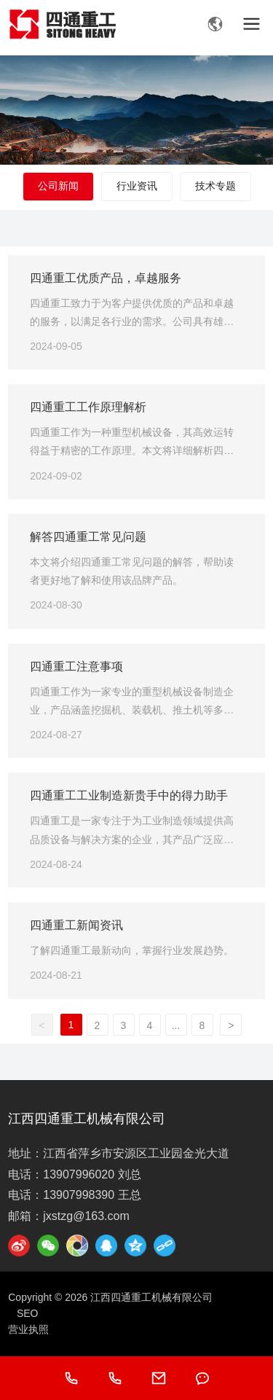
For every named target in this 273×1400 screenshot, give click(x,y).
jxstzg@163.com (86, 1216)
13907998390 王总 (92, 1195)
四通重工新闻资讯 (76, 925)
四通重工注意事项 (76, 666)
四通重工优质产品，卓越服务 (105, 278)
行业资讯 (136, 186)
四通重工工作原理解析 (88, 407)
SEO (28, 1313)
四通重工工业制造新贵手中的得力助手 (129, 795)
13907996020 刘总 (92, 1174)
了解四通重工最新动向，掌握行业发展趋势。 (132, 950)
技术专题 (215, 186)
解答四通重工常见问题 (88, 537)
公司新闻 (58, 186)
